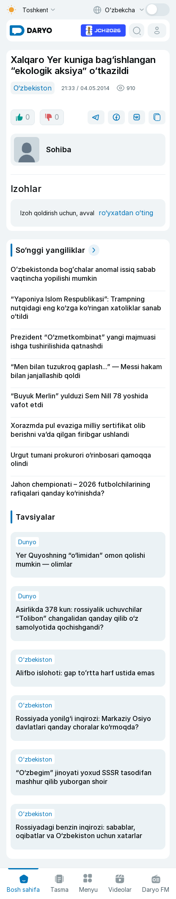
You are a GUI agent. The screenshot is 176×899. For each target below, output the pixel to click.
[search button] (136, 30)
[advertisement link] (103, 29)
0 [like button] (22, 117)
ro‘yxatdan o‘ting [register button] (126, 212)
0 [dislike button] (51, 117)
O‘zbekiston (33, 88)
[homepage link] (31, 30)
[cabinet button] (157, 30)
